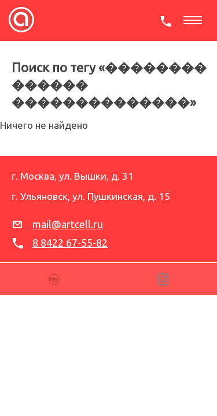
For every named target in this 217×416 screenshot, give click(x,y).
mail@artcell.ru (67, 224)
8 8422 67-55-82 (70, 242)
